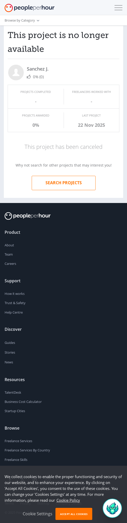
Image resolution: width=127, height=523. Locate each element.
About (9, 245)
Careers (10, 263)
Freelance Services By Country (27, 450)
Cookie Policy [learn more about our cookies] (68, 500)
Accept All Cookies (74, 514)
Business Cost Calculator (23, 401)
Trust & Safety (15, 303)
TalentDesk (13, 392)
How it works (15, 293)
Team (9, 254)
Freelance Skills (16, 459)
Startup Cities (15, 411)
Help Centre (14, 312)
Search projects (63, 183)
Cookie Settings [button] (37, 514)
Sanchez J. (38, 69)
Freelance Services (18, 441)
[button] (117, 8)
